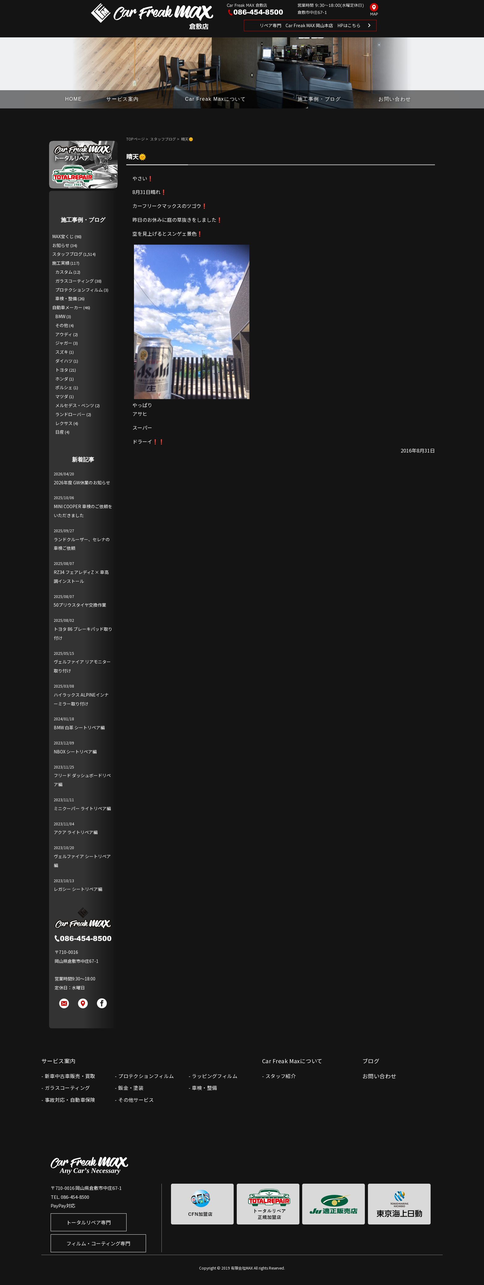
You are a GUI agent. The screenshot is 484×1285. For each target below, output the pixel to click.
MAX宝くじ (63, 236)
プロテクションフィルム (79, 290)
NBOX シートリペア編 (75, 751)
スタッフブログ (163, 138)
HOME (73, 99)
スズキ (61, 352)
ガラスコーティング (74, 281)
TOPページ (135, 138)
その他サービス (136, 1099)
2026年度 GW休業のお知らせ (82, 482)
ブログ (370, 1061)
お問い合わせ (394, 99)
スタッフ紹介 (280, 1076)
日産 (59, 432)
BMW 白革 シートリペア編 (79, 727)
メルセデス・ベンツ (74, 405)
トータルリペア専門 (88, 1222)
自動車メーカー (67, 307)
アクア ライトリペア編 (76, 832)
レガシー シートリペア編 (78, 889)
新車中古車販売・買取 (70, 1076)
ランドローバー (70, 414)
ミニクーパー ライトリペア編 (82, 808)
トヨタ (61, 370)
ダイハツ (64, 361)
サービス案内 (122, 99)
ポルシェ (64, 387)
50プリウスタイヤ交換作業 (80, 605)
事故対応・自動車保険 (70, 1099)
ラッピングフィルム (214, 1076)
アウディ (63, 334)
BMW (60, 316)
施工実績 (60, 263)
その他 (61, 325)
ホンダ (61, 379)
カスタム (64, 272)
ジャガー (63, 343)
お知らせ (60, 245)
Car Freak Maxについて (215, 99)
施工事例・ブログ (319, 99)
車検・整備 (66, 298)
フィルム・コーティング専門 (98, 1243)
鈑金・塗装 (131, 1087)
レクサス (64, 423)
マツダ (61, 396)
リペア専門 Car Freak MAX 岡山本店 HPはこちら (310, 25)
